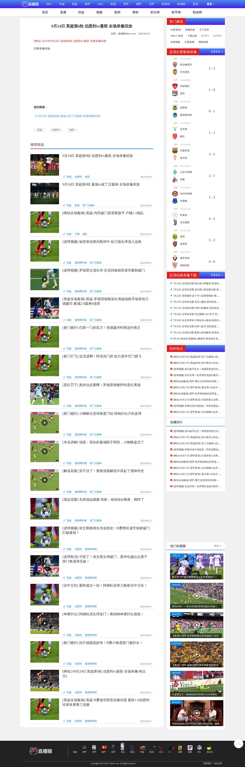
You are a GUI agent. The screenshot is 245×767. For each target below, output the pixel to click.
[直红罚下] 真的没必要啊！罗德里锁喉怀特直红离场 (101, 385)
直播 (63, 12)
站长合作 (218, 763)
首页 (45, 12)
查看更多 (215, 51)
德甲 (139, 4)
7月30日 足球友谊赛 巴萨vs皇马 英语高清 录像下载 (199, 326)
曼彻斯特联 (91, 549)
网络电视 (203, 42)
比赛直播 (189, 42)
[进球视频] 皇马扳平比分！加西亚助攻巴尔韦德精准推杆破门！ (206, 369)
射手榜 (176, 12)
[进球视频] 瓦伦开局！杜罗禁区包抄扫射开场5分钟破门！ (203, 375)
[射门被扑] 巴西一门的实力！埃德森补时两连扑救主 (101, 327)
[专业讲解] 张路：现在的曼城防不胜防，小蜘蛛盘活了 (103, 442)
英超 (74, 4)
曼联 (72, 130)
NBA (49, 4)
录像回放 (190, 30)
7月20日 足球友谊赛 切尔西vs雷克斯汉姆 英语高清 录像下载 (204, 289)
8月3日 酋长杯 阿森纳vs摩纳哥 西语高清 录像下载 (199, 338)
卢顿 (77, 234)
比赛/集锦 (176, 30)
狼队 (85, 234)
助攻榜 (197, 12)
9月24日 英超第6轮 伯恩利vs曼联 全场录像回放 (97, 156)
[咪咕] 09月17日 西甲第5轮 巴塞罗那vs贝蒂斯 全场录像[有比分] (206, 400)
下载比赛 (192, 36)
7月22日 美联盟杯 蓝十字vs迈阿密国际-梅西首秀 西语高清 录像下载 (208, 295)
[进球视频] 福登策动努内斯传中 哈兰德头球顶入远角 (101, 242)
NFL (199, 752)
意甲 (126, 4)
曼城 (77, 205)
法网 (190, 752)
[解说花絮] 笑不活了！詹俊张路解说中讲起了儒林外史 (103, 471)
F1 (170, 752)
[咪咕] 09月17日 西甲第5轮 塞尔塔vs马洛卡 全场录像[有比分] (205, 387)
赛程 (135, 12)
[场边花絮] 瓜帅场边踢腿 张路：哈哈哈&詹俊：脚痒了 (103, 499)
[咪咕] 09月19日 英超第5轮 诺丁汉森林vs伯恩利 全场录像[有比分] (207, 357)
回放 (81, 12)
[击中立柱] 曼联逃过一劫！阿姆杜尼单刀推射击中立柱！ (104, 585)
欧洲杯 (181, 4)
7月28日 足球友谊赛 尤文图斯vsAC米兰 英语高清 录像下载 (204, 314)
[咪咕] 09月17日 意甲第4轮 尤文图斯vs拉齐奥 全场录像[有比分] (206, 412)
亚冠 (195, 4)
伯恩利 (55, 130)
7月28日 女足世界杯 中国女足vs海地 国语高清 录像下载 (202, 320)
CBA (100, 4)
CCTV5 (205, 36)
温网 (180, 752)
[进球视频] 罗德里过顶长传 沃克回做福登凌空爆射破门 (103, 270)
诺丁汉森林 (89, 205)
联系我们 (208, 763)
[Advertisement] (92, 77)
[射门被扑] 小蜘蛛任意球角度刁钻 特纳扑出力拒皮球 (101, 413)
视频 (99, 12)
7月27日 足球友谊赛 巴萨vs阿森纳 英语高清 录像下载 (201, 308)
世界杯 (166, 4)
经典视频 (175, 42)
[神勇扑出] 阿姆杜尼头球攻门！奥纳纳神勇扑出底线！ (103, 614)
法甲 (151, 4)
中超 (62, 4)
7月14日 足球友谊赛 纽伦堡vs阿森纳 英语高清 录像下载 (202, 283)
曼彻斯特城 (81, 262)
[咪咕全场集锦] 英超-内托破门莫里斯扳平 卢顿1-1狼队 (103, 213)
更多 (216, 546)
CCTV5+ (217, 36)
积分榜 (155, 12)
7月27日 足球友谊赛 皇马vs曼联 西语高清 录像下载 (199, 302)
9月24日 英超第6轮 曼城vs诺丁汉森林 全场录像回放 (101, 184)
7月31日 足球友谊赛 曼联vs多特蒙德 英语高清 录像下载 (202, 332)
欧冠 (113, 4)
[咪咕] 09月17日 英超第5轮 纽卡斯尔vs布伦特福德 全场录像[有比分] (208, 363)
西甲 (87, 4)
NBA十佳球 (177, 36)
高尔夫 (210, 752)
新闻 (117, 12)
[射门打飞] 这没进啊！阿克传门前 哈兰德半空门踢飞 (101, 356)
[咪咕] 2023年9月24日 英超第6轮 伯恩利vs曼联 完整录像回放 (70, 41)
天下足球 (204, 30)
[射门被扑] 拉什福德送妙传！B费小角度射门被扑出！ (102, 643)
